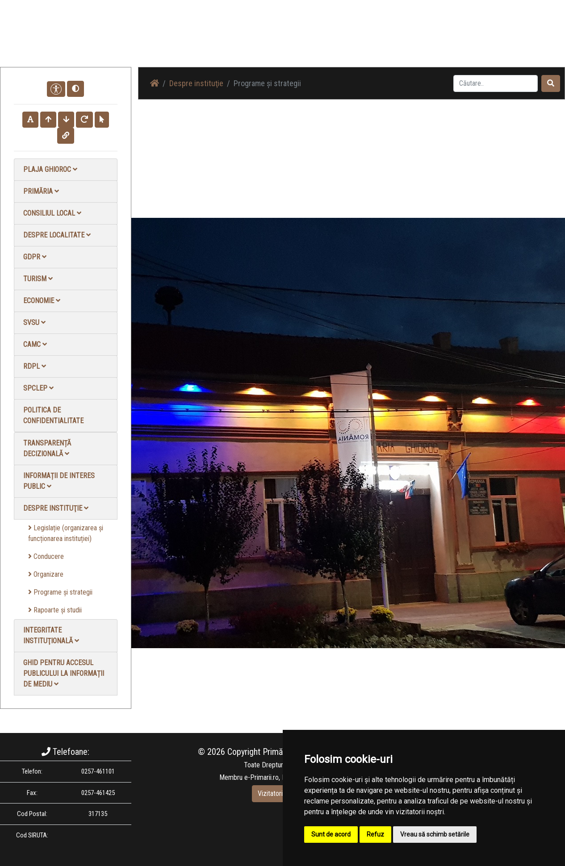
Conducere (46, 556)
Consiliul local (52, 213)
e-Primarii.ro (261, 777)
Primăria (41, 191)
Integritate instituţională (51, 635)
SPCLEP (38, 388)
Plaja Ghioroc (50, 169)
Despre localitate (57, 235)
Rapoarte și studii (55, 610)
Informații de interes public (59, 481)
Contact (456, 40)
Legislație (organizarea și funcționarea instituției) (65, 533)
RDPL (34, 366)
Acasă (280, 40)
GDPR (34, 257)
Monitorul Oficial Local (509, 40)
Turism (38, 279)
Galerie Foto (369, 40)
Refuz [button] (375, 834)
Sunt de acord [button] (331, 834)
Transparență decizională (47, 448)
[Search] (495, 83)
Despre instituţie (55, 508)
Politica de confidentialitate (53, 415)
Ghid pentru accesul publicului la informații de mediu (63, 673)
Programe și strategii (60, 592)
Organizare (45, 574)
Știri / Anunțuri (320, 40)
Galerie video (416, 40)
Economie (41, 300)
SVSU (34, 322)
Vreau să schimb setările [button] (434, 834)
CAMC (35, 344)
